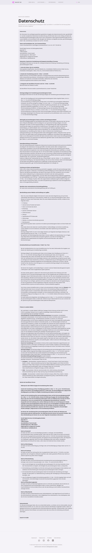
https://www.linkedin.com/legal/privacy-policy (44, 375)
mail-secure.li (44, 546)
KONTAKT (60, 2)
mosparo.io (25, 295)
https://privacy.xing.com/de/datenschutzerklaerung (50, 371)
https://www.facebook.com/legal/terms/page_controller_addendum (38, 368)
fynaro (40, 546)
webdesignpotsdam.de (50, 546)
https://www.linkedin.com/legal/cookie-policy (35, 377)
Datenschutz (42, 537)
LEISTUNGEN (42, 2)
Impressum (34, 537)
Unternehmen (57, 537)
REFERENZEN (52, 2)
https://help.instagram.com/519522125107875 (57, 363)
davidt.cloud (37, 546)
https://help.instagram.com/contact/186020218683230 (42, 364)
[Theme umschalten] (78, 2)
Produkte (49, 537)
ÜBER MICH (32, 2)
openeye (56, 546)
